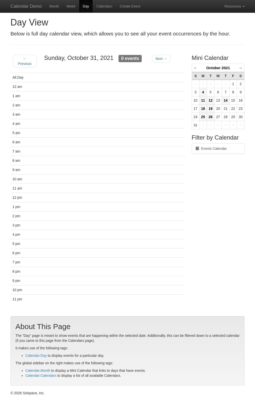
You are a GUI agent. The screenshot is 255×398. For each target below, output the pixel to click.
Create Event (130, 6)
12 (211, 100)
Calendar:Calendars (41, 376)
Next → (161, 59)
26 (211, 117)
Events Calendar (211, 149)
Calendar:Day (36, 356)
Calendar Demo (26, 6)
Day (86, 6)
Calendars (104, 6)
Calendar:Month (37, 371)
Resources (234, 6)
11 (203, 100)
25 (203, 117)
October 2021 (218, 68)
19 (211, 109)
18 (203, 109)
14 (226, 100)
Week (70, 6)
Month (54, 6)
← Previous (24, 61)
